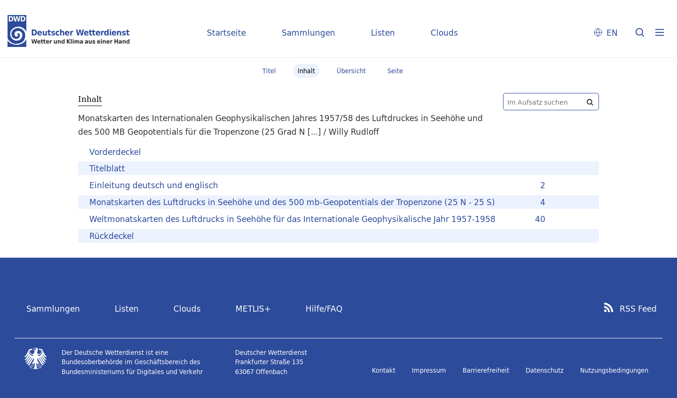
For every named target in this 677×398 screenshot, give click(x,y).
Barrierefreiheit (486, 370)
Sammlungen (308, 32)
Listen (383, 32)
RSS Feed (638, 309)
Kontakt (383, 370)
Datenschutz (545, 370)
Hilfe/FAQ (324, 308)
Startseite (226, 32)
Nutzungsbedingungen (614, 370)
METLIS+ (253, 308)
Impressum (429, 370)
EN (612, 32)
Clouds (444, 32)
